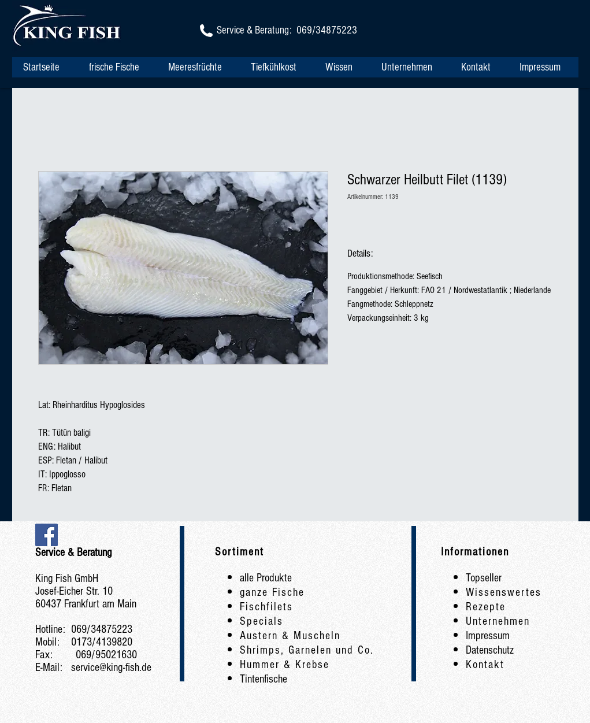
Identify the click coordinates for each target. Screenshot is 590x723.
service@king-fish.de (111, 667)
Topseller (484, 578)
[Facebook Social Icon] (46, 535)
